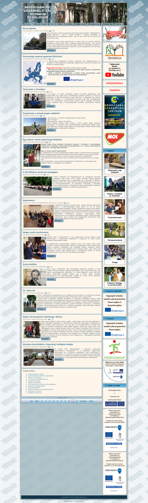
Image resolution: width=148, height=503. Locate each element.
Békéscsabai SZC (114, 410)
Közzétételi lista (107, 24)
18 (69, 401)
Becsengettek (29, 28)
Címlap (28, 24)
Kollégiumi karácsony (35, 393)
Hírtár (52, 24)
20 (77, 401)
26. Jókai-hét (29, 290)
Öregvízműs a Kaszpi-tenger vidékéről (41, 113)
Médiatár (60, 24)
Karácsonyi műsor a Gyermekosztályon (40, 389)
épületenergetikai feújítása (114, 460)
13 (49, 401)
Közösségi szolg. (93, 24)
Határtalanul (29, 200)
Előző (37, 401)
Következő (83, 401)
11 (42, 401)
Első (31, 401)
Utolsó (91, 401)
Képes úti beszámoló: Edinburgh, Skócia (42, 317)
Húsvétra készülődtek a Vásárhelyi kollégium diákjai (48, 344)
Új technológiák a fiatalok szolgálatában (41, 376)
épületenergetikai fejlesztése (114, 417)
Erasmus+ (119, 24)
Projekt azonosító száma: (114, 421)
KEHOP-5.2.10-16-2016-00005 (114, 422)
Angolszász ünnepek (34, 391)
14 (53, 401)
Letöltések (69, 24)
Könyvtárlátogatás (34, 388)
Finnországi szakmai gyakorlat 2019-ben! (42, 56)
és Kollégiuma (114, 415)
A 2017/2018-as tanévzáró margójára (40, 172)
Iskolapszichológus (114, 83)
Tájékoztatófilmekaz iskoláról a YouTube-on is (114, 71)
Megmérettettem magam (36, 374)
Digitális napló (80, 24)
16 (61, 401)
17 (65, 401)
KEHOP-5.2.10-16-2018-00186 (114, 466)
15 (57, 401)
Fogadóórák (114, 90)
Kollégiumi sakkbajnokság (36, 386)
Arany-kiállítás (30, 264)
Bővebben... (51, 50)
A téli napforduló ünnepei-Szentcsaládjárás (42, 384)
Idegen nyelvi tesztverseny (36, 232)
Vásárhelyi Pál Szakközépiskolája (115, 413)
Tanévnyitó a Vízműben (34, 89)
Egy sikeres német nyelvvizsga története (42, 139)
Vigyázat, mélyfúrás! (34, 382)
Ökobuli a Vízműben (34, 377)
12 (46, 401)
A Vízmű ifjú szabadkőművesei (38, 379)
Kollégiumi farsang (34, 381)
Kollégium (44, 24)
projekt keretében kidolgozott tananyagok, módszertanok (114, 364)
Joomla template (68, 501)
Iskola (36, 24)
